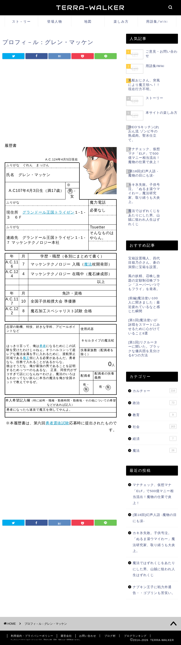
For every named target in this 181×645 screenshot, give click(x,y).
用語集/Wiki (157, 21)
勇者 (42, 346)
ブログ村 (110, 635)
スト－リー (21, 21)
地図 (88, 21)
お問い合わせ (87, 635)
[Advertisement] (59, 102)
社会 (154, 426)
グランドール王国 (38, 212)
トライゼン (64, 212)
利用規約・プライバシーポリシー (32, 635)
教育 (154, 414)
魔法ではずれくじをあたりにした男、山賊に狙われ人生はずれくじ (154, 569)
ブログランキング (135, 635)
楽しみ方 (121, 21)
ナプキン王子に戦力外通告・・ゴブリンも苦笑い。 (154, 590)
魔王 (26, 358)
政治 (154, 402)
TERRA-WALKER (90, 8)
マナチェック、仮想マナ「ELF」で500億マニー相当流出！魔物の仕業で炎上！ (153, 494)
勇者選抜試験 (57, 423)
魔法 (88, 264)
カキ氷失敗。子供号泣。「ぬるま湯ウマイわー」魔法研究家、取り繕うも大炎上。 (154, 542)
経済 (154, 438)
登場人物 (54, 21)
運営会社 (66, 635)
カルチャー (154, 390)
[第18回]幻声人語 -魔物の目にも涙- (155, 518)
